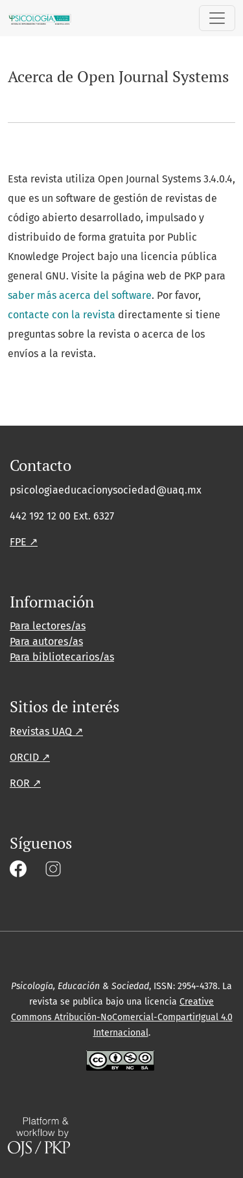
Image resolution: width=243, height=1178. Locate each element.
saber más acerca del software (80, 295)
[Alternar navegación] (217, 18)
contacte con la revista (61, 315)
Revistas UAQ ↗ (46, 731)
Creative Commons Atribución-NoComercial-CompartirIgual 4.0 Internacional (122, 1017)
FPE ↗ (24, 542)
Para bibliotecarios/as (62, 657)
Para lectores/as (48, 626)
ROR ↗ (25, 783)
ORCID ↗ (30, 757)
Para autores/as (46, 641)
